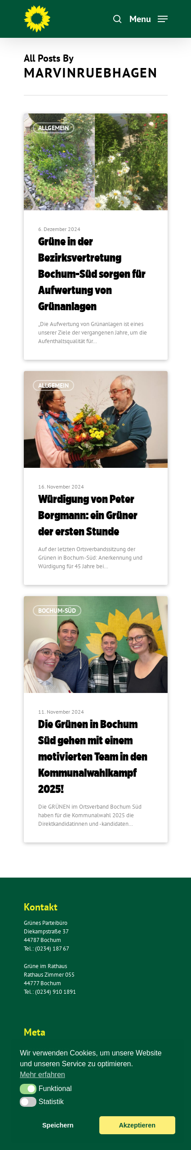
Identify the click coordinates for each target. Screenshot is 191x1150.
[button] (28, 1089)
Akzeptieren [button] (137, 1125)
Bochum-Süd (57, 611)
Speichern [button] (58, 1125)
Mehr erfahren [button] (42, 1074)
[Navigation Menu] (148, 18)
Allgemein (53, 128)
